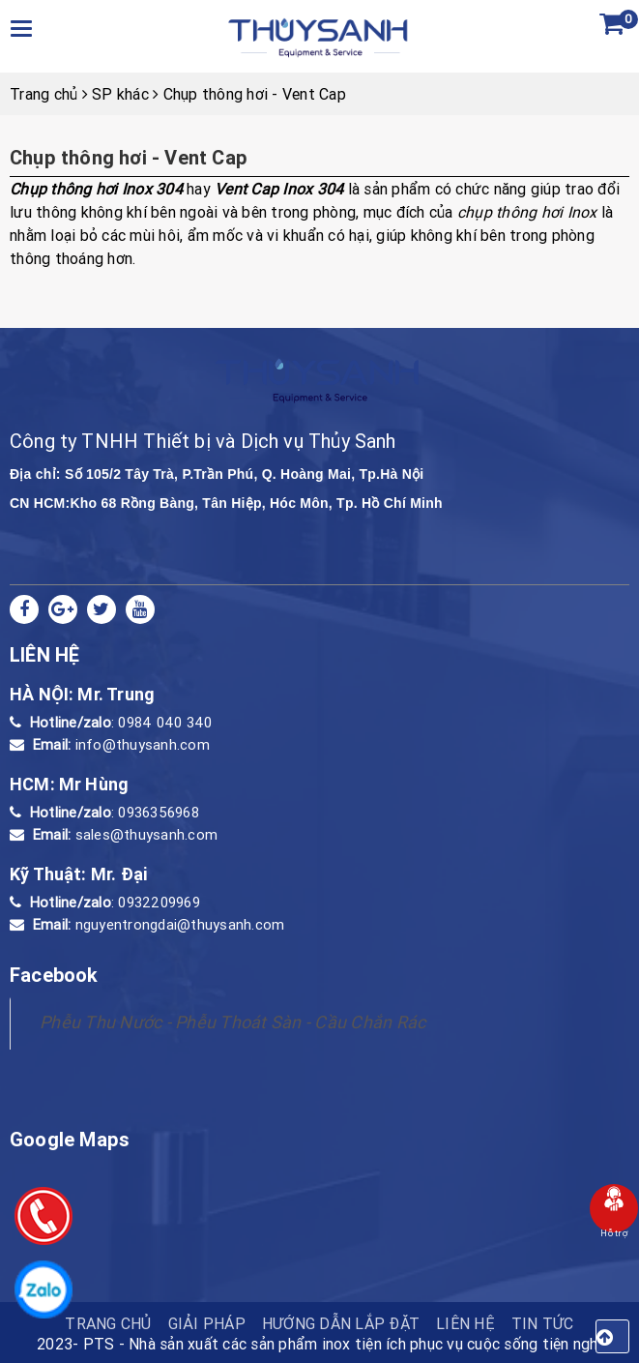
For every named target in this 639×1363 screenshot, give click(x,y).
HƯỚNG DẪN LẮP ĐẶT (341, 1323)
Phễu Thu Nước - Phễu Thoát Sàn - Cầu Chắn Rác (232, 1022)
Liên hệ (465, 1323)
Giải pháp (207, 1323)
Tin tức (542, 1323)
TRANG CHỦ (108, 1323)
